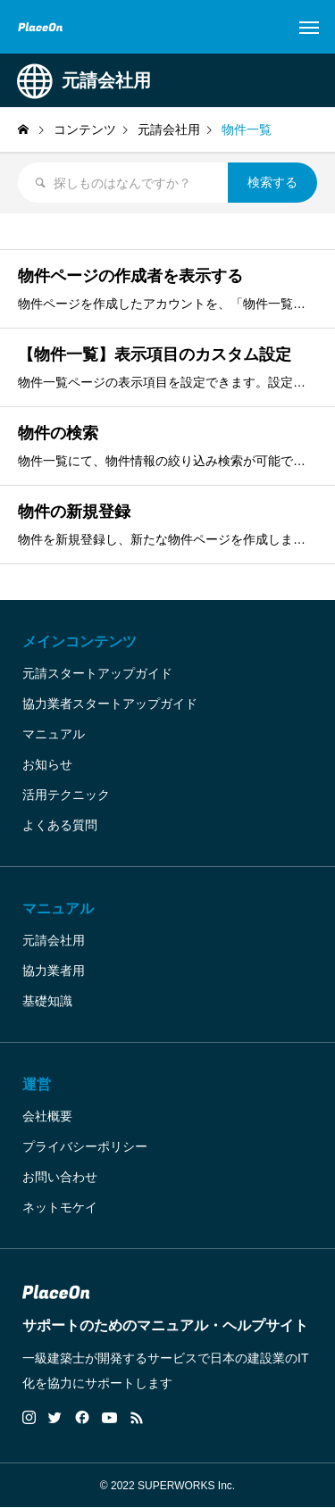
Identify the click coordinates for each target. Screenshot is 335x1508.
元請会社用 (53, 940)
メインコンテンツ (79, 641)
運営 (36, 1084)
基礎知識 (47, 1001)
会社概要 (47, 1116)
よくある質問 (59, 825)
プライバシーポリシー (84, 1146)
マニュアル (53, 734)
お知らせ (47, 764)
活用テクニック (66, 794)
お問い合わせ (59, 1177)
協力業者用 (53, 970)
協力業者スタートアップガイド (109, 703)
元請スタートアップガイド (97, 673)
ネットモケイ (59, 1207)
